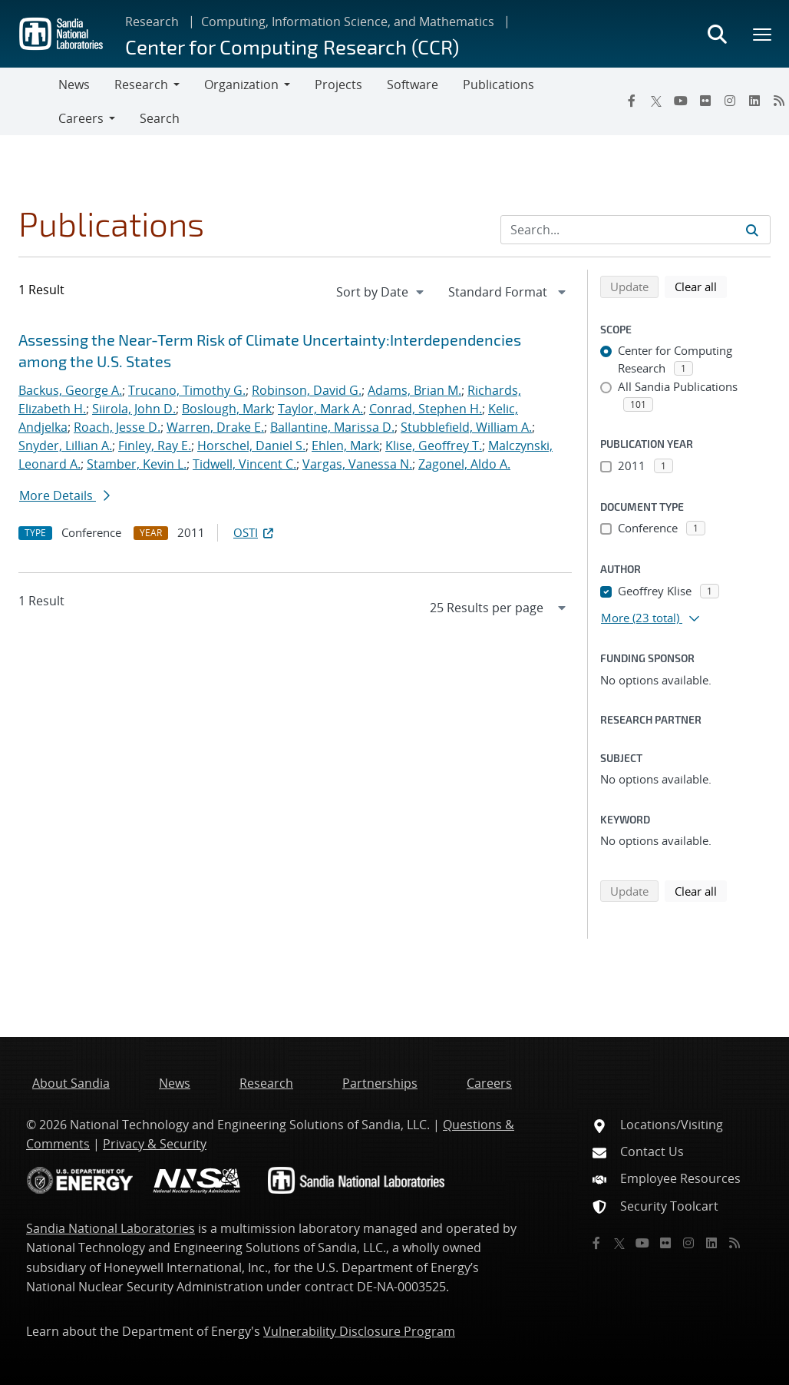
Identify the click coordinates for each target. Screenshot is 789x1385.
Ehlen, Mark (345, 445)
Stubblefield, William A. (466, 427)
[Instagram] (729, 100)
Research (152, 21)
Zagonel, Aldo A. (464, 464)
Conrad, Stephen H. (425, 408)
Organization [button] (241, 84)
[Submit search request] (752, 229)
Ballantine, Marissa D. (332, 427)
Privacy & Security (154, 1143)
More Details (64, 495)
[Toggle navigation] (29, 101)
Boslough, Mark (227, 408)
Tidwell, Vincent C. (244, 464)
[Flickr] (705, 100)
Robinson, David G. (306, 390)
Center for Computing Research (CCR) (292, 46)
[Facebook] (631, 100)
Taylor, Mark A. (320, 408)
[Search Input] (635, 229)
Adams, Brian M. (414, 390)
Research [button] (141, 84)
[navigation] (381, 292)
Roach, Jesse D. (117, 427)
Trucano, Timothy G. (187, 390)
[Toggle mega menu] (763, 34)
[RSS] (734, 1242)
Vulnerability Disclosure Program (359, 1331)
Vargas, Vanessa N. (357, 464)
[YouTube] (680, 100)
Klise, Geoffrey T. (433, 445)
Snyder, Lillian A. (65, 445)
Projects (338, 84)
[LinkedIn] (754, 100)
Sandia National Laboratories (110, 1228)
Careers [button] (81, 118)
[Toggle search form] (717, 34)
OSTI (254, 532)
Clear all (701, 285)
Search (160, 118)
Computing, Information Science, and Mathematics (347, 21)
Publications (498, 84)
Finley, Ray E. (154, 445)
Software (412, 84)
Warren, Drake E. (215, 427)
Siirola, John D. (134, 408)
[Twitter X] (656, 100)
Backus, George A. (70, 390)
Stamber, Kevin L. (137, 464)
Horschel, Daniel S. (251, 445)
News (74, 84)
